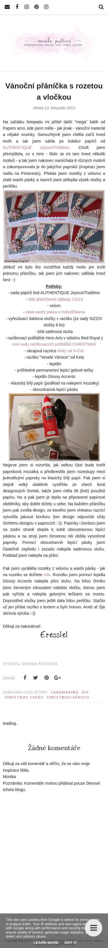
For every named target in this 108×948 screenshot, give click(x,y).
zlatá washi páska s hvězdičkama (55, 312)
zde (47, 574)
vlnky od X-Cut (70, 351)
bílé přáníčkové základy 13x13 (56, 299)
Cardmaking (65, 692)
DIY (85, 692)
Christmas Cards (24, 697)
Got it (71, 943)
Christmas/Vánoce (68, 697)
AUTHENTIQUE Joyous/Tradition (36, 147)
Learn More (45, 943)
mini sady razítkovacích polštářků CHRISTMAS (54, 344)
